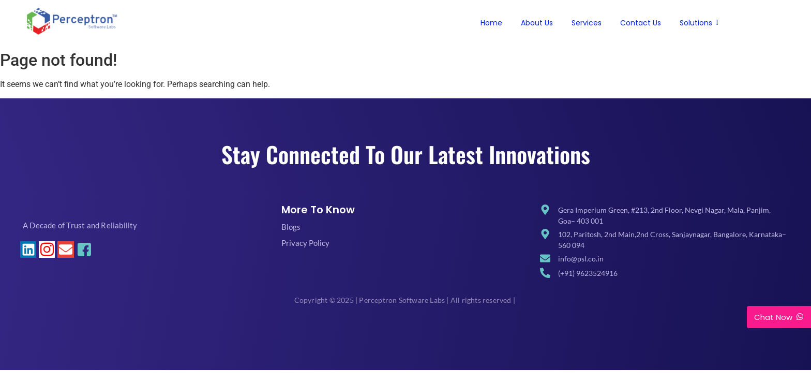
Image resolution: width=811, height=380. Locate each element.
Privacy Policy (305, 242)
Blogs (291, 226)
